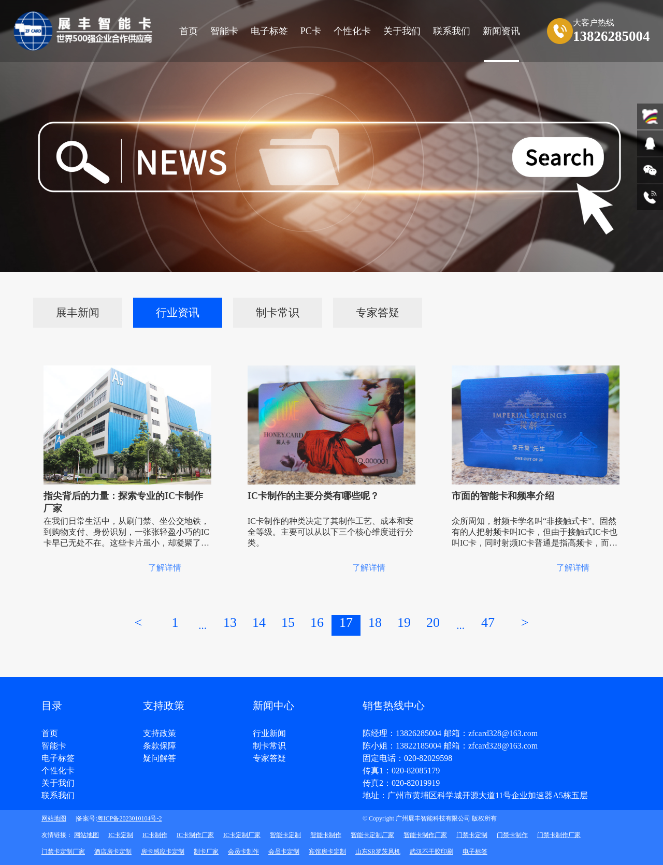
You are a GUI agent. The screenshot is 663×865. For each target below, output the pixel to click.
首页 (188, 31)
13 (230, 622)
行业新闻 (269, 733)
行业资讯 (177, 312)
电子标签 (269, 31)
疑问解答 (159, 758)
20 (433, 622)
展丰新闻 (77, 312)
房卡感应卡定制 (162, 851)
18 (375, 622)
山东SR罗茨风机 (377, 851)
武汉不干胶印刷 (431, 851)
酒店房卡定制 (113, 851)
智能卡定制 (285, 835)
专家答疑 (377, 312)
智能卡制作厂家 (425, 835)
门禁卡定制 (471, 835)
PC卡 (310, 31)
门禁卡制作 (512, 835)
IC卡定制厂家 (242, 835)
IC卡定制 (120, 835)
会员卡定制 (283, 851)
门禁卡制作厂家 (559, 835)
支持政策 (159, 733)
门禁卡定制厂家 (63, 851)
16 (317, 622)
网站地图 (53, 818)
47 (488, 622)
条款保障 (159, 746)
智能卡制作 (325, 835)
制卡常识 (277, 312)
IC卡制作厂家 (195, 835)
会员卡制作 (243, 851)
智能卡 (224, 31)
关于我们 (58, 783)
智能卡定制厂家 (372, 835)
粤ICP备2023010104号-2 (129, 818)
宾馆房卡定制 (327, 851)
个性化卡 (352, 31)
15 (288, 622)
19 (404, 622)
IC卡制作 (154, 835)
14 (259, 622)
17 (346, 622)
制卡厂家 (206, 851)
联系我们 (58, 795)
